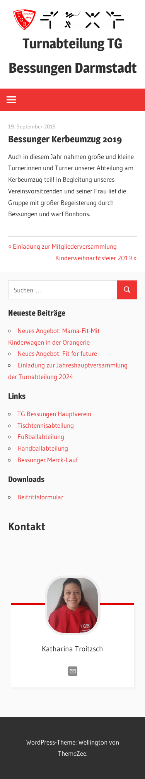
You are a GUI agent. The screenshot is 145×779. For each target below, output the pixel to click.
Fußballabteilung (40, 436)
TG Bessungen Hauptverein (54, 414)
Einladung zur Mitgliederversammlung (64, 246)
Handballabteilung (42, 448)
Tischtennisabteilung (45, 425)
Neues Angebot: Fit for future (57, 353)
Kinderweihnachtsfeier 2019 (93, 258)
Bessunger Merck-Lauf (47, 460)
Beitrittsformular (40, 497)
